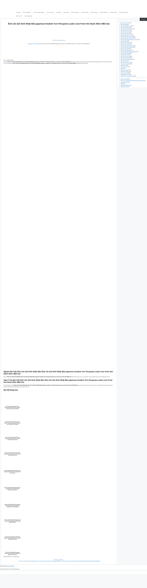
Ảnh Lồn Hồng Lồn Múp (39, 12)
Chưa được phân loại (126, 62)
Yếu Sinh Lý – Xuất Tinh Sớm (127, 76)
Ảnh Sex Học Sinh (125, 44)
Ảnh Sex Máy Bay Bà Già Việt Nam (129, 51)
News (122, 68)
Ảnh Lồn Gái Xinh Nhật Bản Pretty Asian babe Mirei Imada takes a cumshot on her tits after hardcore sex (12, 454)
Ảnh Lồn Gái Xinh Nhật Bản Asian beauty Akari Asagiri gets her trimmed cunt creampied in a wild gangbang (12, 505)
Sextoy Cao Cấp (124, 70)
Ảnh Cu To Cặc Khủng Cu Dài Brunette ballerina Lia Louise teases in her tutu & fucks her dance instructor (40, 561)
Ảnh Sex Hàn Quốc (75, 12)
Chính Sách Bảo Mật (125, 79)
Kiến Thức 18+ (19, 16)
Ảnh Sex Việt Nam (27, 12)
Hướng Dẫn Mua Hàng (126, 85)
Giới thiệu (123, 83)
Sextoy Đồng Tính (125, 74)
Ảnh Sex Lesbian (94, 12)
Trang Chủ (18, 12)
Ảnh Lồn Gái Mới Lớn (126, 25)
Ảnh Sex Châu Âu (84, 12)
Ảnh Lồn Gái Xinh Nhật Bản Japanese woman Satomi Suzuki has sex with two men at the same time (12, 553)
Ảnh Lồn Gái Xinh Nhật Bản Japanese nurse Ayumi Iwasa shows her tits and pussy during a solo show (12, 438)
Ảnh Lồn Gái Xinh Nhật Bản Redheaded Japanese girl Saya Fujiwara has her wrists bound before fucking (12, 538)
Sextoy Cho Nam (124, 71)
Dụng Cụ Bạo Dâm (125, 63)
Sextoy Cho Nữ (124, 73)
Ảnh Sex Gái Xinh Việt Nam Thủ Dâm (129, 39)
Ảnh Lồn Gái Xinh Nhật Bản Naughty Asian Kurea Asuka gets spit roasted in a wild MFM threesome (12, 521)
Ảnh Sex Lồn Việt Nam (126, 50)
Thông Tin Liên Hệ (125, 86)
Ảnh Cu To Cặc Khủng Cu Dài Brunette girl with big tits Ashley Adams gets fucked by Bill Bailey (81, 561)
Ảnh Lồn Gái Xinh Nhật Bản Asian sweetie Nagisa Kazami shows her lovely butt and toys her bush (12, 471)
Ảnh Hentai (58, 12)
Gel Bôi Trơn (123, 65)
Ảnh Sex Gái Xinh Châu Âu (127, 38)
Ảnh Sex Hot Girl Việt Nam (127, 47)
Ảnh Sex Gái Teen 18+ (126, 35)
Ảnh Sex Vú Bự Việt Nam (126, 59)
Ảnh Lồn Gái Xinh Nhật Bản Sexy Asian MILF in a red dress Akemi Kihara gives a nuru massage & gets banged (12, 423)
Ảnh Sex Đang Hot (28, 16)
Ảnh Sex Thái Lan (113, 12)
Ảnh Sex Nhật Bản (104, 12)
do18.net (6, 63)
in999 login (11, 566)
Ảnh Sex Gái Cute (125, 33)
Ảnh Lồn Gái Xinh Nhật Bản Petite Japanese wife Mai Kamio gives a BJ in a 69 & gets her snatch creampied (12, 407)
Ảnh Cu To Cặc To (50, 12)
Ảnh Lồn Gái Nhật (37, 43)
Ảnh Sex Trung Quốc (123, 12)
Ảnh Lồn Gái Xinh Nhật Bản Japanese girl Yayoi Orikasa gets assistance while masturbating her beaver (12, 488)
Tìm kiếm (143, 19)
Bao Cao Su (123, 60)
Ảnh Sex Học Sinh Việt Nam (127, 45)
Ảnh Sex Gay (66, 12)
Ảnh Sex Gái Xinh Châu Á (126, 36)
